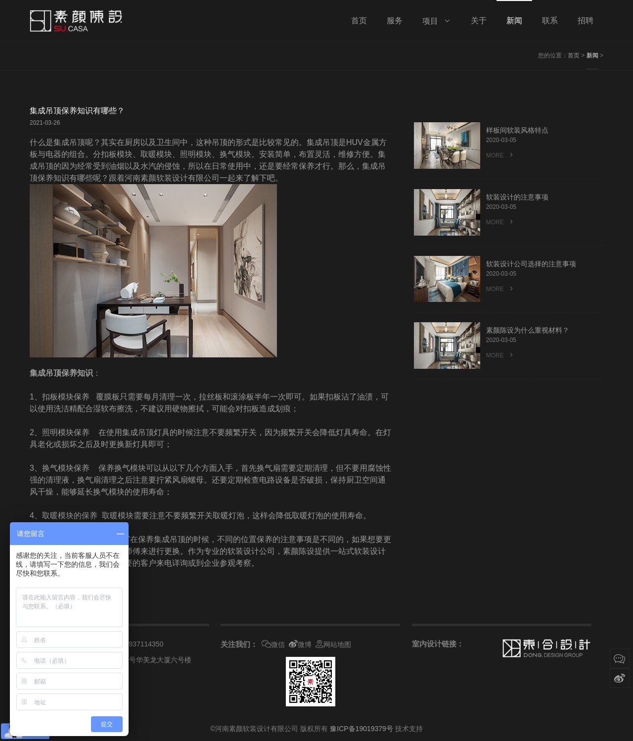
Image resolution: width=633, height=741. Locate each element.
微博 (300, 644)
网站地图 (333, 644)
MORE (500, 155)
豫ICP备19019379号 (361, 729)
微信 (273, 644)
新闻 (592, 55)
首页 (574, 55)
